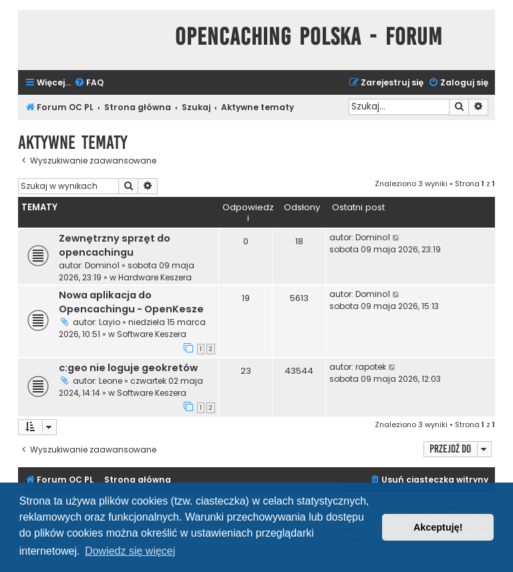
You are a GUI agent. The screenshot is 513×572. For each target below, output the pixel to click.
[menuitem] (89, 83)
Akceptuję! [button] (438, 527)
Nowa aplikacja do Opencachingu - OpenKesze (131, 302)
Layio (109, 322)
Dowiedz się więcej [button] (130, 551)
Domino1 (102, 265)
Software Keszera (151, 334)
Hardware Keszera (155, 277)
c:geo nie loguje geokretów (128, 367)
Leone (110, 380)
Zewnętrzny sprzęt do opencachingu (114, 245)
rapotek (370, 366)
